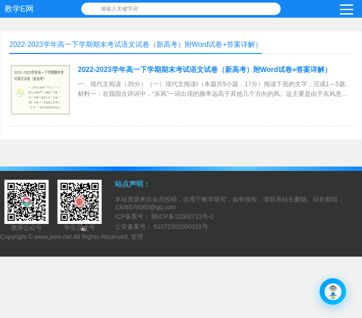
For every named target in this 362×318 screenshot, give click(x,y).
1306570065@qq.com (145, 207)
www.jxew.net (53, 236)
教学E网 (19, 8)
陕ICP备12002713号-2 (181, 216)
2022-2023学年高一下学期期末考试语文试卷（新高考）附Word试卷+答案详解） (205, 69)
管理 (137, 236)
